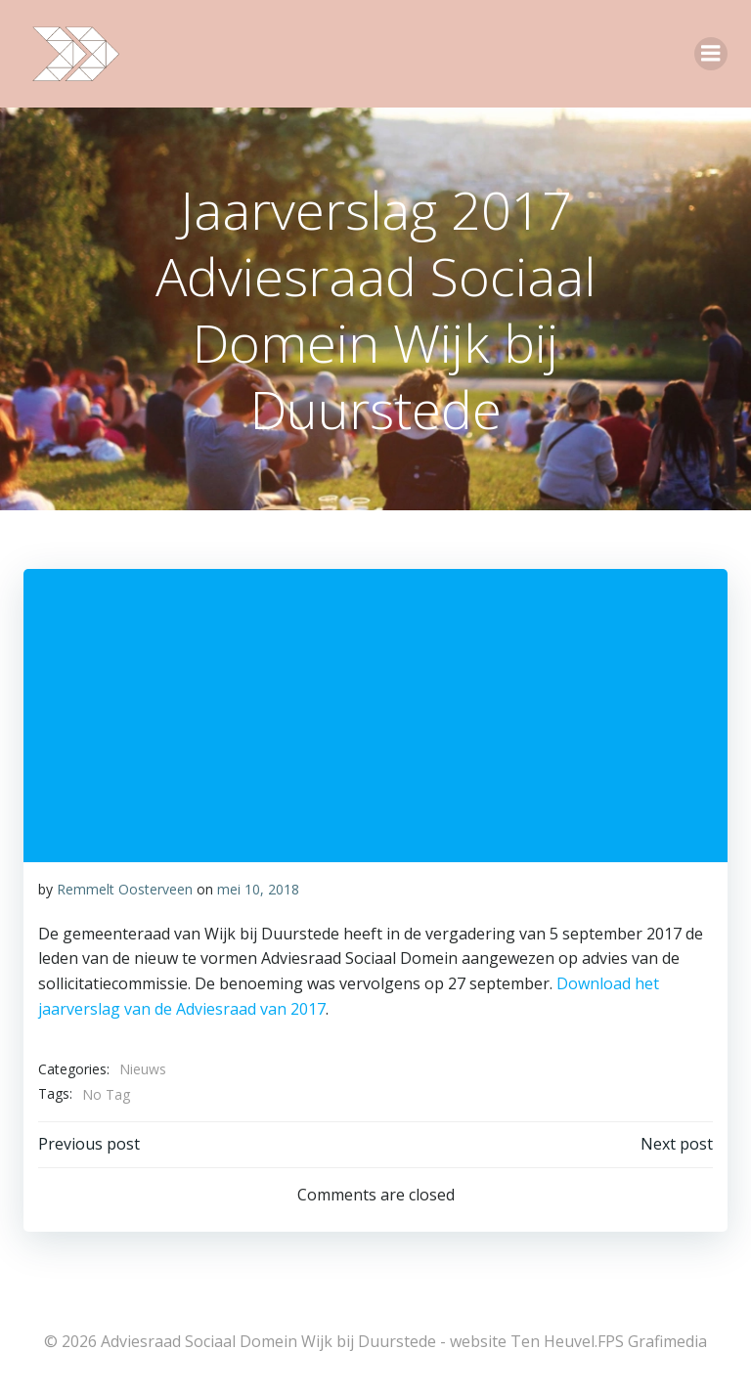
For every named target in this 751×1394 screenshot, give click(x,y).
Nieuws (142, 1069)
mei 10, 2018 (258, 889)
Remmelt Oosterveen (125, 889)
